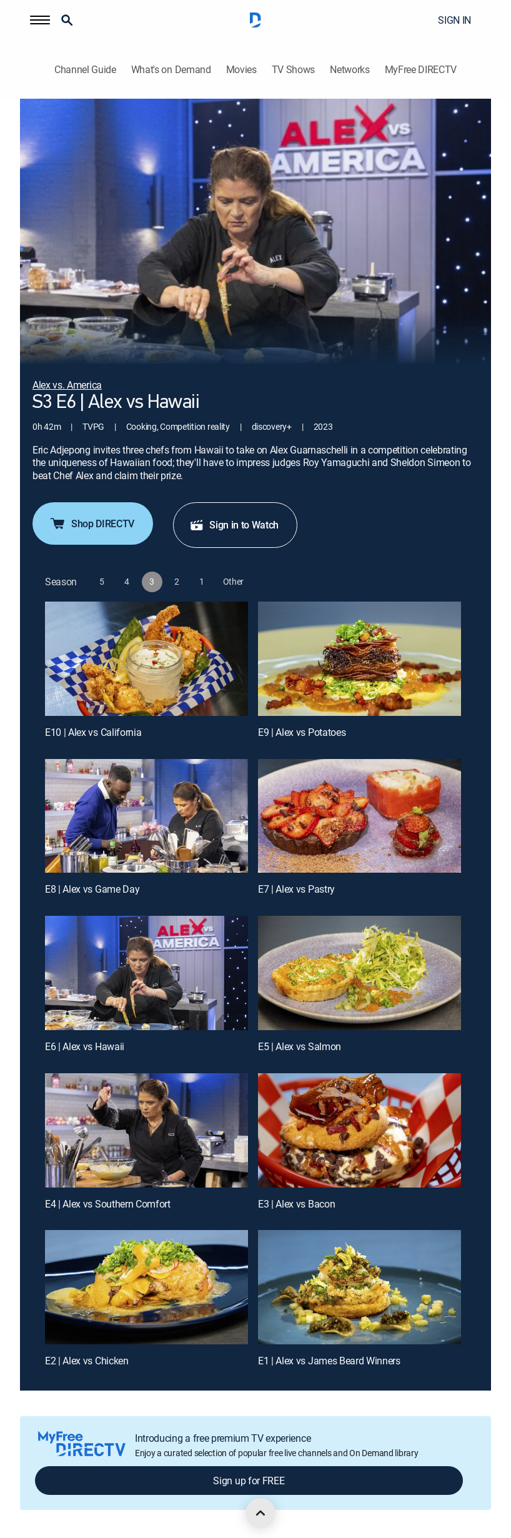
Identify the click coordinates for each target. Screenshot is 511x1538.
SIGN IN (454, 20)
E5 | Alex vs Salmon (299, 1046)
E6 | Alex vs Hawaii (84, 1046)
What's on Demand (171, 69)
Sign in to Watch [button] (234, 524)
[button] (40, 20)
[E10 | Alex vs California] (146, 659)
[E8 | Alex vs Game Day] (146, 816)
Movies (241, 69)
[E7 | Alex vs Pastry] (359, 816)
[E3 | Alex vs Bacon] (359, 1130)
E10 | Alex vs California (93, 732)
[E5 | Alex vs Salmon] (359, 973)
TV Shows (293, 69)
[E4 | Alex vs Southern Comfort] (146, 1130)
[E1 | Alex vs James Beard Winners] (359, 1287)
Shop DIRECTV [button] (91, 523)
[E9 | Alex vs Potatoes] (359, 659)
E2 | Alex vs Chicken (87, 1360)
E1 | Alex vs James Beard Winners (329, 1360)
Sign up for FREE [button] (248, 1480)
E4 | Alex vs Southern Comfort (108, 1204)
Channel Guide (85, 69)
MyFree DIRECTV (421, 69)
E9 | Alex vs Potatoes (301, 732)
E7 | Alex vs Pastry (296, 889)
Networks (349, 69)
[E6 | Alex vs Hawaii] (146, 973)
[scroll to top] (260, 1513)
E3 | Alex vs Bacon (296, 1204)
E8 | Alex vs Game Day (92, 889)
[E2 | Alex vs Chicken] (146, 1287)
